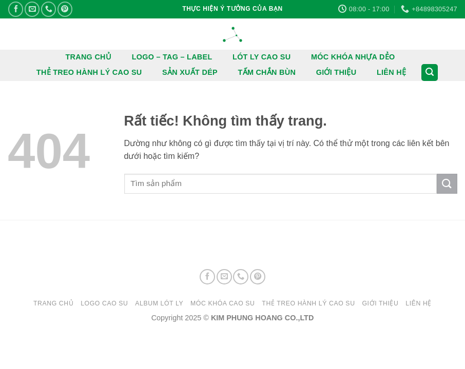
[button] (429, 72)
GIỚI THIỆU (336, 72)
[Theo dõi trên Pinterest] (64, 9)
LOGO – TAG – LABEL (172, 57)
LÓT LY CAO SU (261, 57)
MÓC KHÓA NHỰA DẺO (353, 57)
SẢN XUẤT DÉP (190, 72)
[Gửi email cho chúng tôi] (32, 9)
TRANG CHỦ (89, 57)
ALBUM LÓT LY (159, 303)
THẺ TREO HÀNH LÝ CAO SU (89, 72)
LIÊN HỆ (391, 72)
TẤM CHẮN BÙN (267, 72)
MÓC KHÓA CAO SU (222, 303)
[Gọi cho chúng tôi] (48, 9)
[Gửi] (447, 184)
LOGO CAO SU (104, 303)
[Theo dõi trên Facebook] (15, 9)
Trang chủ (53, 303)
